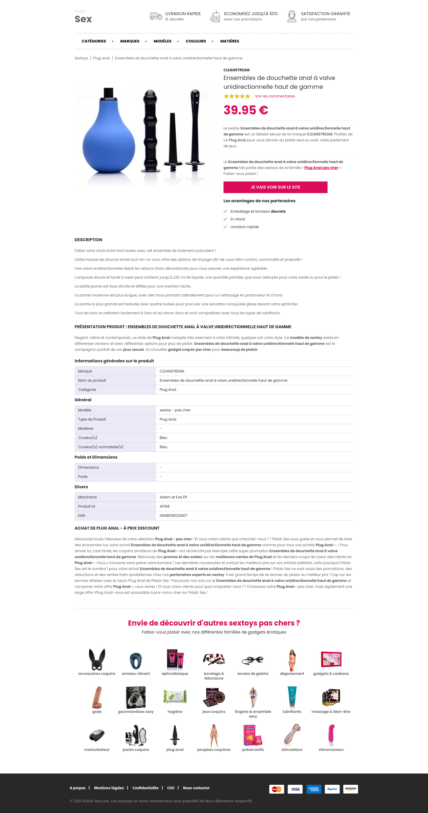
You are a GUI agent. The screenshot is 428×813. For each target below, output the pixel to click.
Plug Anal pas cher (321, 167)
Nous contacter (196, 788)
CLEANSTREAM (319, 134)
